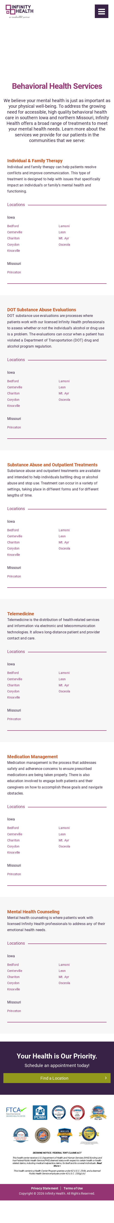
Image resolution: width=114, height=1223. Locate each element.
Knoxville (13, 250)
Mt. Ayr (64, 238)
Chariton (13, 238)
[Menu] (101, 11)
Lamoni (64, 226)
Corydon (13, 244)
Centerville (14, 232)
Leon (62, 232)
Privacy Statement (44, 1188)
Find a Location (73, 1078)
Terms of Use (73, 1188)
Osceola (64, 244)
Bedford (13, 226)
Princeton (14, 272)
